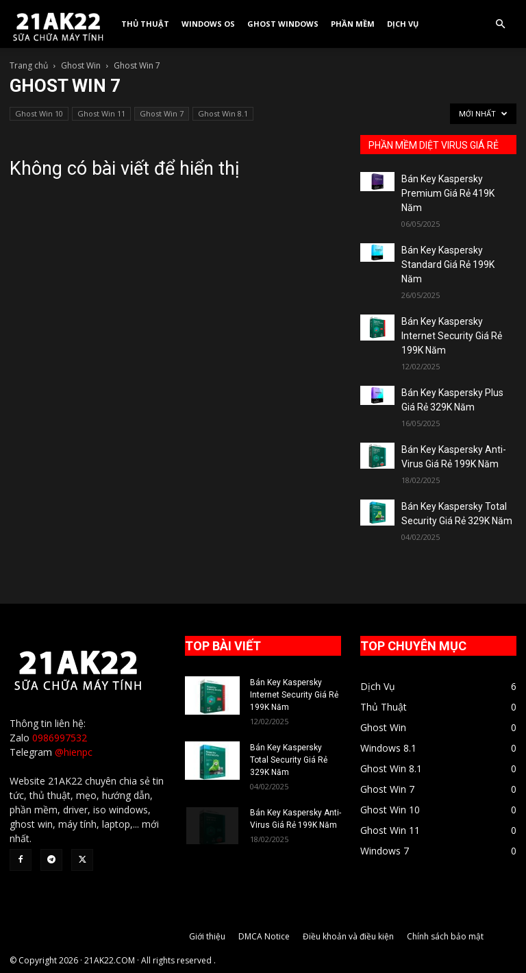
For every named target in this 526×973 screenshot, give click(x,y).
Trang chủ (29, 65)
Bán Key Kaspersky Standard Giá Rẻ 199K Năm (447, 264)
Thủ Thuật (145, 24)
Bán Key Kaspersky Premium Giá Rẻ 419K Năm (447, 193)
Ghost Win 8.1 (223, 113)
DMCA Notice (264, 936)
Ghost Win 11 (101, 113)
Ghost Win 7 (162, 113)
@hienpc (73, 752)
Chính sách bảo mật (445, 936)
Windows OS (208, 24)
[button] (500, 24)
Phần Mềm (353, 24)
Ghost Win (81, 65)
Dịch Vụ (402, 24)
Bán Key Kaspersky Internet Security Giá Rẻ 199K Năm (451, 336)
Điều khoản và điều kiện (348, 936)
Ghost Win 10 (39, 113)
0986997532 (59, 737)
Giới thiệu (207, 936)
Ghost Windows (282, 24)
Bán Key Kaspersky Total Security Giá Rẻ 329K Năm (288, 760)
